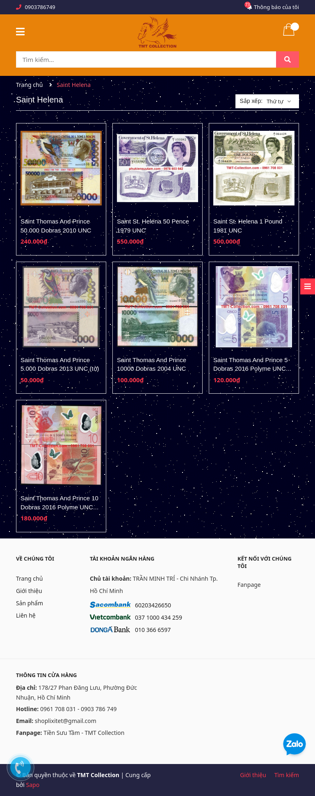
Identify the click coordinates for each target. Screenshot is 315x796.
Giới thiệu (29, 591)
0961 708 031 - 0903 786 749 (78, 709)
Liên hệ (26, 615)
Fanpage (249, 584)
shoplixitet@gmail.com (65, 721)
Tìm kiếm (286, 775)
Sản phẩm (29, 603)
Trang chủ (29, 578)
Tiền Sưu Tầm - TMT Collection (83, 733)
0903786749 (40, 7)
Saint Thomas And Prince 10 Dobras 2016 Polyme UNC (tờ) (59, 507)
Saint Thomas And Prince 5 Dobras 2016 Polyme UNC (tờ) (250, 368)
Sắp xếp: (251, 101)
